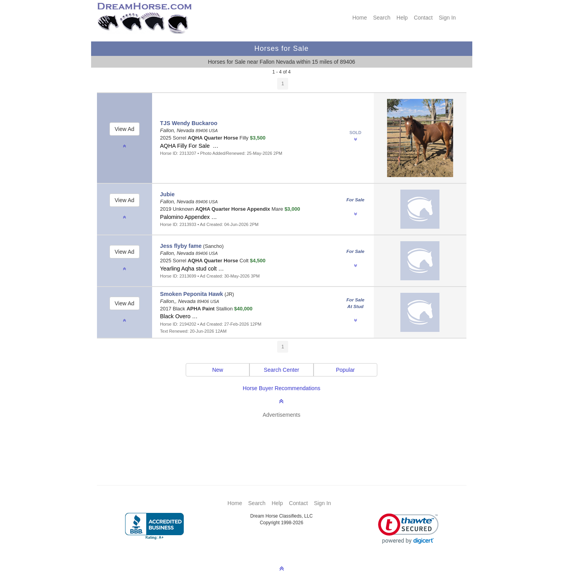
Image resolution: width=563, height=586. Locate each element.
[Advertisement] (285, 440)
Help (402, 17)
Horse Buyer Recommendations (281, 388)
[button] (408, 529)
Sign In (447, 17)
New (217, 370)
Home (359, 17)
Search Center (281, 370)
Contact (423, 17)
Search (381, 17)
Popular (345, 370)
